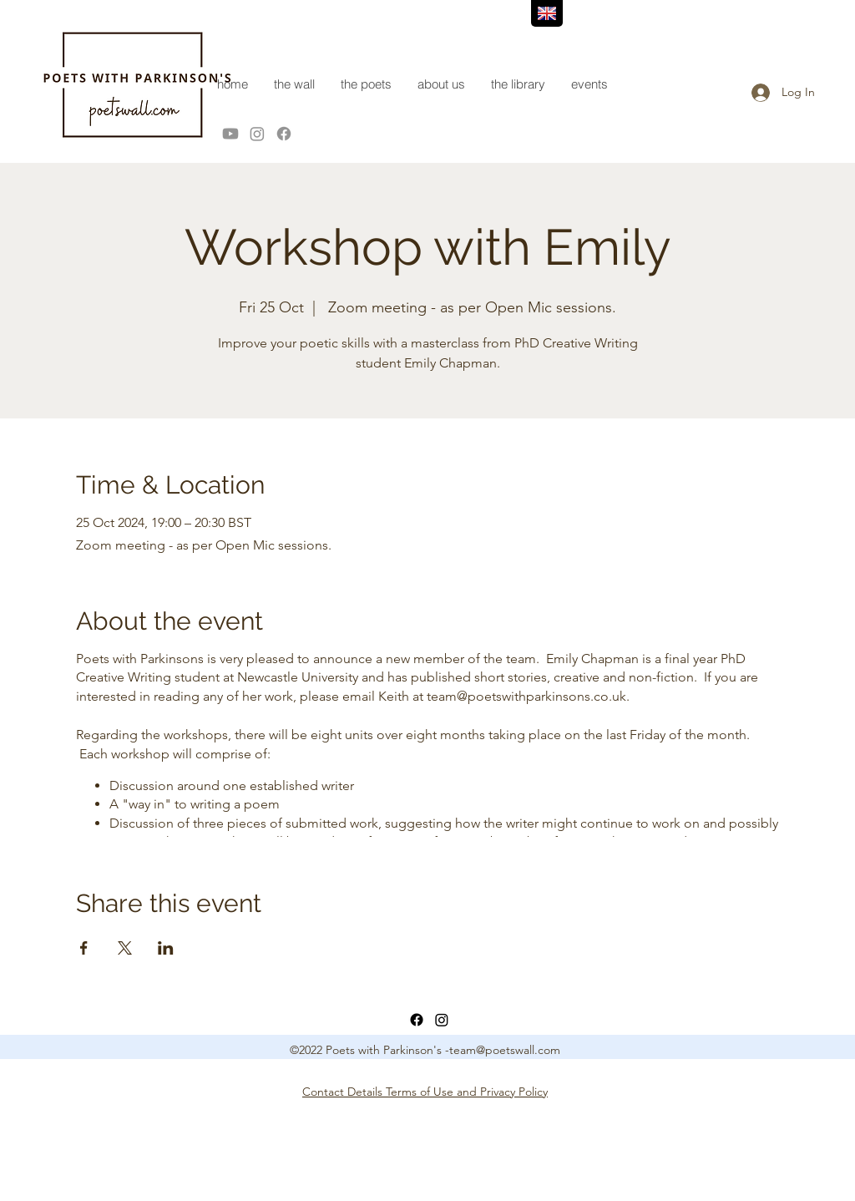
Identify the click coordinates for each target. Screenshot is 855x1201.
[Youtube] (230, 133)
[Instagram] (257, 133)
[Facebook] (284, 133)
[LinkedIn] (441, 1019)
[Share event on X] (125, 948)
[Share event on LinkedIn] (166, 948)
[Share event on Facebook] (84, 948)
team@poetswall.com (504, 1049)
